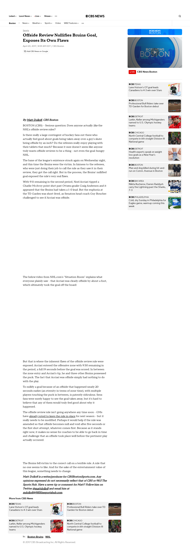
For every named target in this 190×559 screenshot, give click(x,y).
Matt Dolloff (34, 120)
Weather (37, 23)
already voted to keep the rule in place (52, 416)
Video (58, 23)
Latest (12, 16)
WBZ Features (71, 23)
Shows (48, 16)
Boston (12, 23)
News (25, 23)
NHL (48, 536)
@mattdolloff (40, 488)
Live (38, 16)
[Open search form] (180, 16)
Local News (25, 16)
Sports (48, 23)
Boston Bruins (35, 536)
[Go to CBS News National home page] (95, 16)
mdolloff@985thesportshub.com (42, 492)
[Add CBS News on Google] (36, 51)
